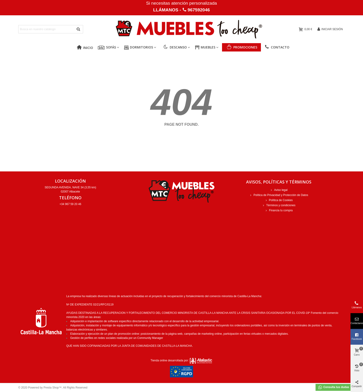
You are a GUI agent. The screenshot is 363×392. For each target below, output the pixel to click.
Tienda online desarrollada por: (181, 360)
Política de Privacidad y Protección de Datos (278, 195)
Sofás (111, 47)
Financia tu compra (279, 210)
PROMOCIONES (245, 47)
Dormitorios (141, 47)
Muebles (208, 47)
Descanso (175, 47)
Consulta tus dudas (333, 387)
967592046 (199, 9)
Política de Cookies (279, 200)
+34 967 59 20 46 (70, 204)
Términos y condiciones (278, 205)
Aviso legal (279, 190)
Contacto (277, 47)
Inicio (85, 47)
